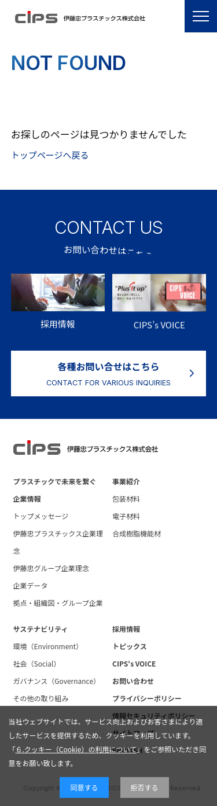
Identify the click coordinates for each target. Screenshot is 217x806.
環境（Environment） (48, 646)
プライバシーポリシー (147, 698)
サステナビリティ (40, 629)
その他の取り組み (41, 698)
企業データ (30, 585)
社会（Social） (37, 663)
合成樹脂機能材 (136, 533)
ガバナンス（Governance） (57, 681)
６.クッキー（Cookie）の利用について (76, 749)
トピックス (129, 646)
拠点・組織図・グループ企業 (58, 603)
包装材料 (126, 498)
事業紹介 (126, 481)
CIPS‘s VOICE (134, 663)
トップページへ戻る (50, 155)
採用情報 (126, 629)
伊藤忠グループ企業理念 (51, 568)
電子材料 (126, 516)
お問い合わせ (133, 681)
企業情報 (27, 498)
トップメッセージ (41, 516)
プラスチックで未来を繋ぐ (55, 481)
